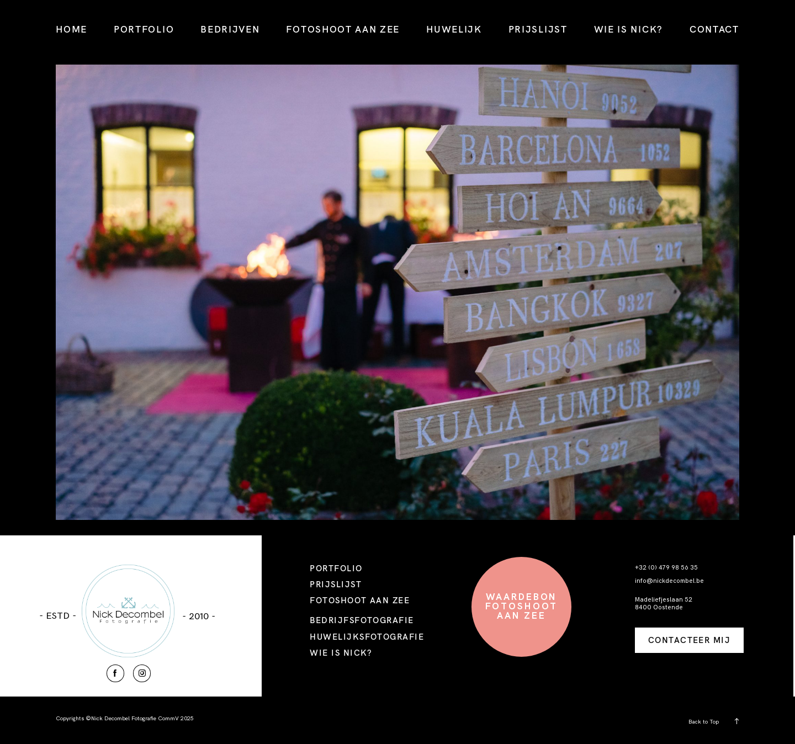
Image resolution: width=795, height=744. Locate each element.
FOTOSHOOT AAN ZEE (343, 29)
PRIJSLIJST (538, 29)
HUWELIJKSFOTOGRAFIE (367, 636)
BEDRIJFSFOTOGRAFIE (362, 620)
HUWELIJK (454, 29)
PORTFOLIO (144, 29)
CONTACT (714, 29)
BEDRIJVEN (229, 29)
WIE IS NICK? (628, 29)
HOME (71, 29)
